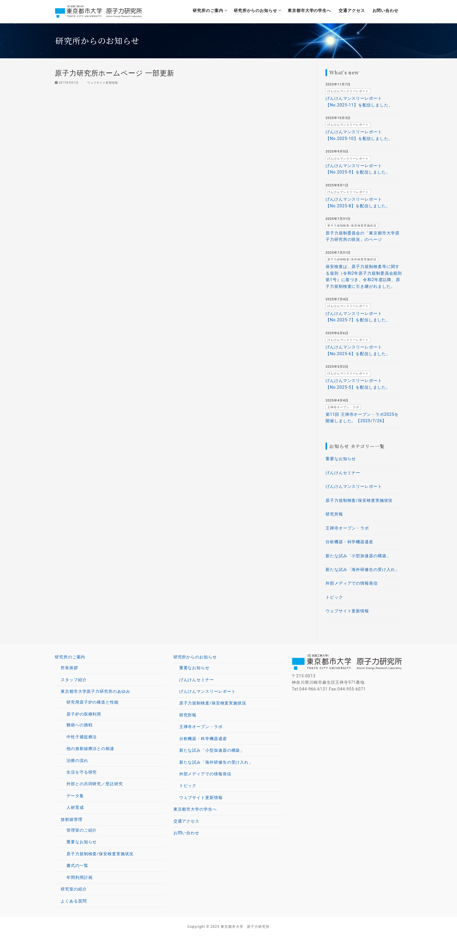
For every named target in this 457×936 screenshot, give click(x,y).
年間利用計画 (79, 877)
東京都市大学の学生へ (195, 809)
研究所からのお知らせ (195, 657)
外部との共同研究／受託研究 (94, 783)
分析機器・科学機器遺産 (349, 541)
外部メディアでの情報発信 (352, 583)
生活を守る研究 (81, 772)
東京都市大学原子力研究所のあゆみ (96, 691)
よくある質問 (74, 901)
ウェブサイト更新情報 (100, 82)
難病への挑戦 (79, 725)
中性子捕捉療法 (81, 737)
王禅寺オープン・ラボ (347, 528)
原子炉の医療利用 (84, 714)
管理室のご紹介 (81, 830)
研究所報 (334, 514)
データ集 (75, 795)
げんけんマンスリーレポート (354, 486)
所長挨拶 (69, 667)
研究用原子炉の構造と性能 (92, 702)
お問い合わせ (186, 832)
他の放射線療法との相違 (90, 748)
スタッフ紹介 (74, 679)
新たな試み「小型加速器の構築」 (358, 555)
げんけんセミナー (343, 472)
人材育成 (75, 807)
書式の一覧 (77, 865)
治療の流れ (77, 760)
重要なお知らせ (341, 458)
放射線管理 (72, 819)
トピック (334, 597)
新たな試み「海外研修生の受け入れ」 (362, 569)
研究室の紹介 (74, 889)
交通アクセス (186, 821)
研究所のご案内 (71, 657)
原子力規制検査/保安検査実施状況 (359, 500)
